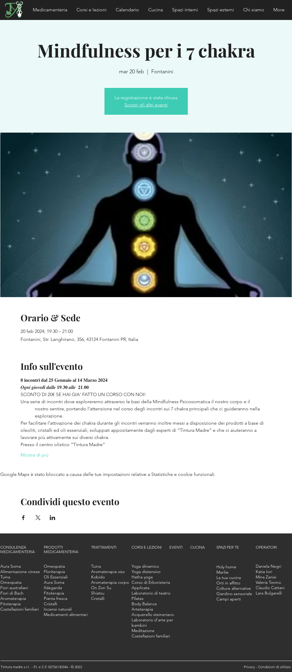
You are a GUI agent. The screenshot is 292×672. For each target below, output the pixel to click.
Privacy (250, 667)
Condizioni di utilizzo (274, 667)
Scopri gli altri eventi (146, 105)
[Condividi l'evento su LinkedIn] (52, 517)
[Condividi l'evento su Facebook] (23, 517)
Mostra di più (35, 455)
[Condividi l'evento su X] (38, 517)
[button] (50, 9)
